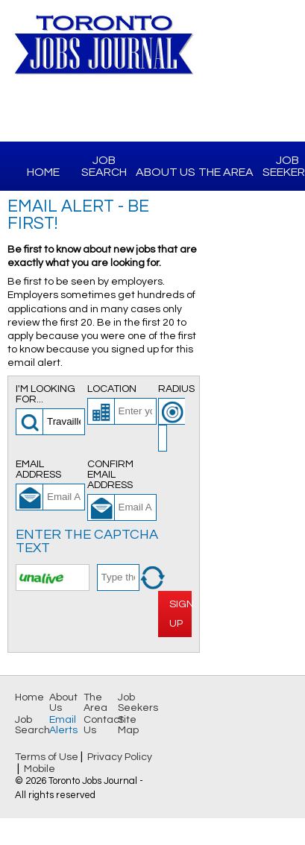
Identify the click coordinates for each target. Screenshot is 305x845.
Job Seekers (138, 702)
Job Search (104, 166)
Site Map (128, 725)
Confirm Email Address (110, 474)
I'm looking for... (45, 394)
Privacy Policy (119, 757)
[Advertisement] (253, 287)
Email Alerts (63, 725)
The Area (226, 172)
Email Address (38, 469)
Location (111, 389)
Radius (175, 389)
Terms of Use (46, 757)
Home (43, 172)
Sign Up (180, 613)
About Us (165, 172)
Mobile (39, 769)
